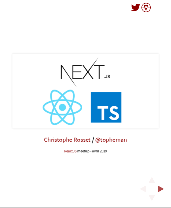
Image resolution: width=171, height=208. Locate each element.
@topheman (111, 140)
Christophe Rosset (67, 140)
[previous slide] (141, 188)
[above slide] (151, 178)
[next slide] (163, 188)
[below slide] (151, 200)
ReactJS (70, 151)
